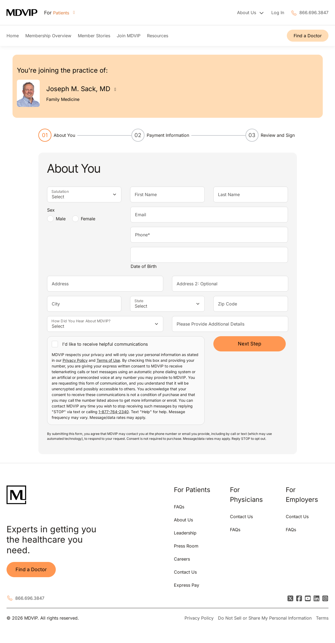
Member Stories (94, 35)
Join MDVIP (128, 35)
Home (13, 35)
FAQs (179, 506)
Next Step (249, 344)
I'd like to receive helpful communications (105, 344)
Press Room (186, 546)
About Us (183, 520)
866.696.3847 (313, 12)
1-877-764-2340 (114, 411)
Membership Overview (48, 35)
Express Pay (186, 585)
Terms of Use (108, 360)
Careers (182, 559)
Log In (277, 12)
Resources (157, 35)
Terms (322, 618)
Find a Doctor (308, 35)
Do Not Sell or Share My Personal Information (265, 618)
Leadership (185, 533)
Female (88, 218)
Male (61, 218)
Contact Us (185, 572)
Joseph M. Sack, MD (78, 89)
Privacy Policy (75, 360)
